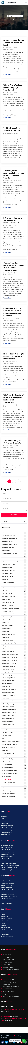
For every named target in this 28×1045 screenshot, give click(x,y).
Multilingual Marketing (14, 727)
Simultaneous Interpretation (14, 742)
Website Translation (14, 797)
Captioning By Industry (14, 553)
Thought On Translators (14, 756)
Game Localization (14, 603)
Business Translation (14, 548)
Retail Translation (7, 887)
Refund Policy (5, 932)
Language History (14, 652)
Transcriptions (14, 765)
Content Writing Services (9, 863)
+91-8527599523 (7, 962)
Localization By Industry (14, 690)
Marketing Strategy (14, 704)
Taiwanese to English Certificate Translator (12, 441)
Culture (14, 579)
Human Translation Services (9, 867)
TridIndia (13, 1036)
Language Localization (14, 658)
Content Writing (14, 577)
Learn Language (14, 675)
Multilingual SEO (14, 733)
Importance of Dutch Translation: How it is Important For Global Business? (12, 312)
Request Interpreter (7, 827)
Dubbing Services (7, 847)
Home (10, 20)
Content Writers (14, 574)
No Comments (9, 49)
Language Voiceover (14, 666)
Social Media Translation (14, 745)
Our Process (5, 916)
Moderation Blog (14, 721)
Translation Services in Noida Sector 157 (14, 1009)
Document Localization (14, 585)
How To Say (14, 623)
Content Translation (14, 571)
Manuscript (14, 698)
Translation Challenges (14, 774)
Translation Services (7, 845)
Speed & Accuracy (7, 918)
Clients (4, 819)
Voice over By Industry (14, 791)
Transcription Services (8, 852)
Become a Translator (7, 921)
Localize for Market (14, 692)
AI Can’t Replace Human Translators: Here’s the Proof (13, 42)
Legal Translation (14, 684)
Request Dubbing (6, 832)
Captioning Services (7, 858)
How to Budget (14, 617)
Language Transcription (14, 661)
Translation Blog (14, 768)
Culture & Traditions (14, 582)
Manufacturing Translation (9, 896)
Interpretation (14, 629)
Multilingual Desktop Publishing (10, 865)
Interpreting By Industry (14, 635)
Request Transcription (8, 830)
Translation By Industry (14, 771)
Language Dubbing (14, 646)
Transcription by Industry (14, 759)
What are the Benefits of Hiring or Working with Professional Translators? (13, 399)
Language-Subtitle (14, 669)
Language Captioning (14, 643)
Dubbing (14, 591)
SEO (14, 739)
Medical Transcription (14, 713)
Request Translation (7, 825)
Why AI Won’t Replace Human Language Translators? (12, 87)
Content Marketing (14, 568)
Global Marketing (14, 611)
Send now (14, 515)
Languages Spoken (14, 672)
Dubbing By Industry (14, 597)
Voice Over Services (7, 861)
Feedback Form (6, 927)
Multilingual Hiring (14, 724)
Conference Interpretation (14, 559)
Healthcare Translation (14, 614)
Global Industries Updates (14, 608)
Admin (15, 47)
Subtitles (14, 750)
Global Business (14, 606)
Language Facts (14, 649)
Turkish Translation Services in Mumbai (11, 129)
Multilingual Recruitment (14, 730)
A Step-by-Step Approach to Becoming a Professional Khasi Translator (13, 174)
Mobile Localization (14, 719)
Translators (15, 779)
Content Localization (14, 565)
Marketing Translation (14, 707)
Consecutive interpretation (14, 562)
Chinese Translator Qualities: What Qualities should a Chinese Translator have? (13, 266)
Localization (14, 687)
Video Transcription (14, 782)
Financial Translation (8, 894)
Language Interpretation (14, 655)
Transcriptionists (14, 762)
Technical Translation (14, 753)
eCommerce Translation (8, 881)
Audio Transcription (14, 536)
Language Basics (14, 640)
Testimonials (5, 821)
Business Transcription (14, 545)
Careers (4, 925)
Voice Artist (14, 785)
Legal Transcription (14, 681)
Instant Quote (6, 834)
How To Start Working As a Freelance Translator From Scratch (13, 356)
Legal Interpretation (14, 678)
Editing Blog (14, 600)
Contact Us (5, 823)
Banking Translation (7, 898)
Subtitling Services (7, 856)
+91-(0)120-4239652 (8, 964)
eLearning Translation (8, 883)
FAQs (3, 914)
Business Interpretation (14, 539)
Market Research (14, 701)
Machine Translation (14, 695)
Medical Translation (14, 716)
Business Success (14, 542)
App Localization (14, 533)
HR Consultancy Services (9, 870)
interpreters (14, 632)
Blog (3, 923)
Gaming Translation (7, 903)
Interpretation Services (8, 854)
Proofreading (14, 736)
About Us (4, 816)
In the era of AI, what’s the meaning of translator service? (12, 220)
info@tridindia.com (8, 967)
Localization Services (8, 850)
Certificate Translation (14, 556)
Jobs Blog (14, 637)
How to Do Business (14, 620)
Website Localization (14, 794)
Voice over (14, 788)
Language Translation (14, 664)
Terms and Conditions (7, 936)
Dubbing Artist (14, 594)
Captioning (14, 550)
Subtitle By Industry (14, 748)
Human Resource (14, 626)
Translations (14, 777)
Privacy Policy (5, 934)
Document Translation (14, 588)
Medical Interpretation (14, 710)
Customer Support (7, 929)
